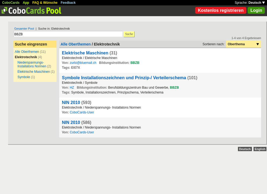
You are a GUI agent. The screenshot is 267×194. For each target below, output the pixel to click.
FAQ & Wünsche (44, 3)
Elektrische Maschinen (33, 72)
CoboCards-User (82, 112)
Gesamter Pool (24, 28)
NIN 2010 (71, 102)
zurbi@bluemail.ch (83, 63)
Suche (129, 34)
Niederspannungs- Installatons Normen (31, 64)
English (260, 149)
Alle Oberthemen (27, 52)
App (26, 3)
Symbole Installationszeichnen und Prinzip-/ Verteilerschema (124, 77)
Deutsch (256, 3)
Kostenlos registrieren (221, 10)
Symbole (23, 77)
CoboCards (11, 3)
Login (256, 10)
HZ (72, 87)
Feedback (68, 3)
